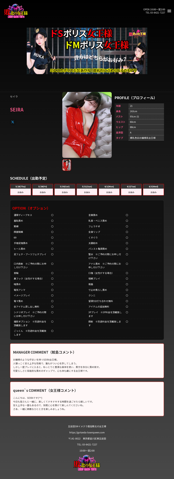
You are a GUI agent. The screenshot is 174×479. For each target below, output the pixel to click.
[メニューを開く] (169, 11)
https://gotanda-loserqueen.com (87, 432)
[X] (13, 122)
